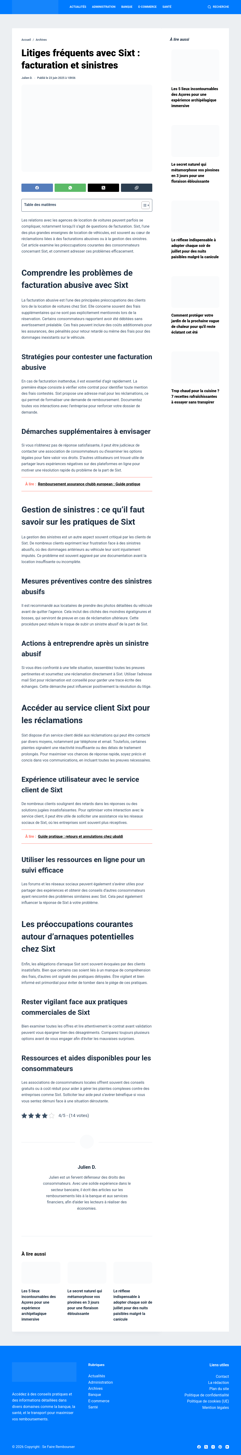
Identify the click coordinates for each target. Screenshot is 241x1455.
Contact (222, 1376)
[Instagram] (213, 1447)
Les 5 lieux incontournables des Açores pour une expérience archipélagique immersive (194, 97)
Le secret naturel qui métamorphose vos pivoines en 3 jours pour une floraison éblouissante (85, 1302)
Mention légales (215, 1407)
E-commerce (147, 6)
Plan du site (219, 1388)
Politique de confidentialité (207, 1395)
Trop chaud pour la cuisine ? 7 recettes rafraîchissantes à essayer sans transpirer (195, 396)
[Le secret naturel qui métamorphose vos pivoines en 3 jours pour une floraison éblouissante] (87, 1273)
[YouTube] (227, 1447)
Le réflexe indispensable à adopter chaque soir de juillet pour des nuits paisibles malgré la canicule (195, 248)
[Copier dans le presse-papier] (136, 188)
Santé (166, 6)
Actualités (78, 6)
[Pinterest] (220, 1447)
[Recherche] (218, 7)
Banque (127, 6)
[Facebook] (37, 188)
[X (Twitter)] (103, 188)
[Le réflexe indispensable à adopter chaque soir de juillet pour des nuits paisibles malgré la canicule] (132, 1273)
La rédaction (218, 1382)
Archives (95, 1388)
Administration (103, 6)
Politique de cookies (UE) (208, 1401)
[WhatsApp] (70, 188)
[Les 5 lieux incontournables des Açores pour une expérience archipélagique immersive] (40, 1273)
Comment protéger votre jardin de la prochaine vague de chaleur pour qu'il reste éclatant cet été (195, 324)
